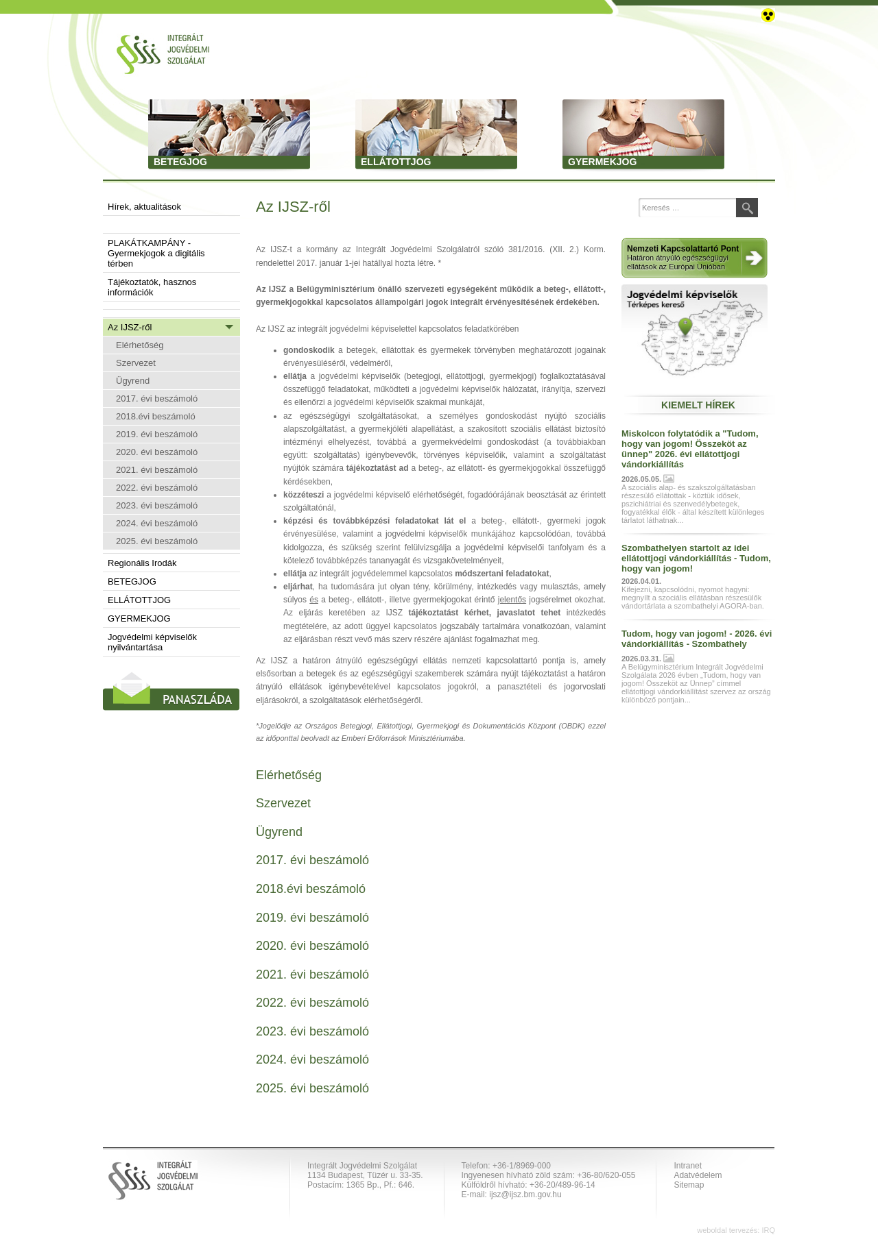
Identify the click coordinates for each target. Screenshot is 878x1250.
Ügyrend (133, 381)
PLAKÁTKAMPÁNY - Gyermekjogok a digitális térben (156, 253)
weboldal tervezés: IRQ (736, 1230)
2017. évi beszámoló (157, 398)
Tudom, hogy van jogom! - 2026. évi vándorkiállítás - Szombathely (696, 638)
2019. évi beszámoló (157, 434)
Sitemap (689, 1185)
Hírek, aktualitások (144, 206)
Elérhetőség (139, 345)
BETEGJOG (132, 581)
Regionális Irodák (142, 563)
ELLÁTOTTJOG (139, 600)
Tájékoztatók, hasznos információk (152, 287)
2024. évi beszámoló (157, 523)
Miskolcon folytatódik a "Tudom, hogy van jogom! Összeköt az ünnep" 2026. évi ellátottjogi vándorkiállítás (690, 448)
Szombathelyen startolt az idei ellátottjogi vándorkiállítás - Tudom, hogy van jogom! (696, 558)
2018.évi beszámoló (155, 416)
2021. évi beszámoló (157, 470)
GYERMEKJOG (139, 618)
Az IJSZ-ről (130, 327)
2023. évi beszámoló (157, 505)
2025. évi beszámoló (157, 541)
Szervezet (136, 363)
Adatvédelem (698, 1175)
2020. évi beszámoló (157, 452)
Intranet (688, 1166)
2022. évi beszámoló (157, 487)
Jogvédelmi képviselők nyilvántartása (152, 642)
